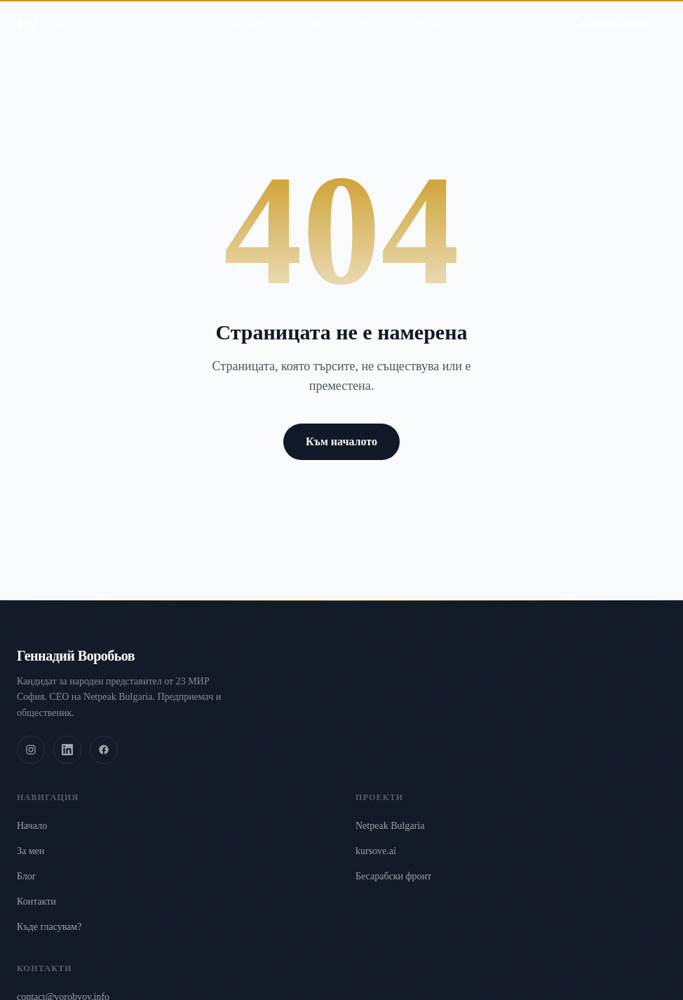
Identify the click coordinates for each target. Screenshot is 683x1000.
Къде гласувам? (49, 926)
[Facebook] (104, 750)
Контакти (431, 11)
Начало (247, 11)
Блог (366, 11)
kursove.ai (376, 851)
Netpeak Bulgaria (390, 825)
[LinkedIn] (67, 750)
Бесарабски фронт (393, 876)
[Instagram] (31, 750)
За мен (311, 11)
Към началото (341, 441)
